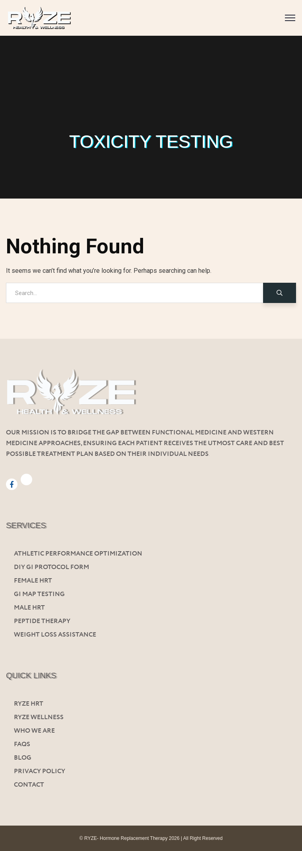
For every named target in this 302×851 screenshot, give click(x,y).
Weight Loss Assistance (55, 634)
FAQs (22, 744)
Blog (22, 757)
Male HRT (29, 607)
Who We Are (34, 730)
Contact (29, 784)
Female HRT (33, 580)
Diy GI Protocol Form (51, 567)
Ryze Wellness (39, 717)
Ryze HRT (28, 703)
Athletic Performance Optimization (78, 553)
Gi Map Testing (39, 594)
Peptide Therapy (42, 621)
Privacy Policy (39, 771)
